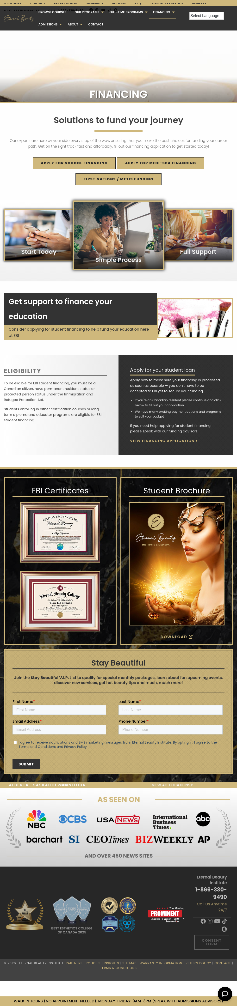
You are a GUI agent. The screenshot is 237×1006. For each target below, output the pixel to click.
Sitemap (130, 963)
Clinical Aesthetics (166, 3)
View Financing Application (164, 440)
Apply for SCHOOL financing (74, 163)
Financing (161, 12)
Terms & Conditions (118, 968)
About (73, 24)
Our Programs (87, 12)
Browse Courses (52, 12)
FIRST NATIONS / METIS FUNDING (119, 179)
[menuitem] (52, 12)
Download (177, 637)
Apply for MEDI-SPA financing (160, 163)
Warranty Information (161, 963)
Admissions (48, 24)
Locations (13, 3)
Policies (119, 3)
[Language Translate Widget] (206, 16)
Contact (37, 3)
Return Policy (198, 963)
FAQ (138, 3)
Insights (199, 3)
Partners (74, 963)
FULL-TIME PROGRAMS (126, 12)
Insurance (95, 3)
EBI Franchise (65, 3)
